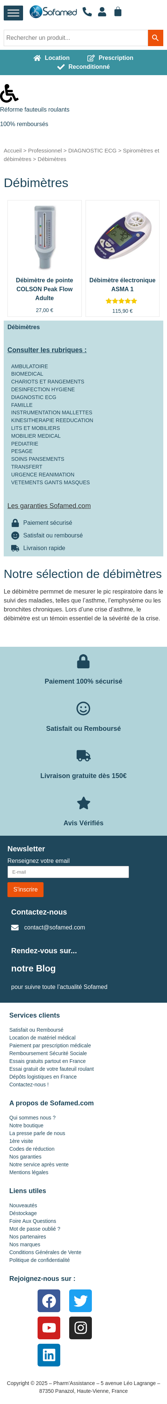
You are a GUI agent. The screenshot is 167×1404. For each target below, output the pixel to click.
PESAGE (22, 451)
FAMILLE (22, 405)
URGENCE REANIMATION (42, 475)
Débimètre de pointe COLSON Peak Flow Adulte (44, 289)
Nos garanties (25, 1157)
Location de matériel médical (42, 1038)
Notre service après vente (39, 1164)
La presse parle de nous (37, 1133)
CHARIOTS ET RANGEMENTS (47, 382)
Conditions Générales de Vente (45, 1252)
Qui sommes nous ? (32, 1118)
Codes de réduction (31, 1149)
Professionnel (45, 150)
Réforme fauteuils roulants (35, 109)
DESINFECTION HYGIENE (43, 389)
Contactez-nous (39, 912)
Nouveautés (23, 1205)
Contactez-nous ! (29, 1084)
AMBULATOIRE (29, 366)
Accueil (13, 150)
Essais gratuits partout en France (47, 1061)
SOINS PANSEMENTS (37, 459)
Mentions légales (28, 1172)
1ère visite (21, 1141)
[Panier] (118, 11)
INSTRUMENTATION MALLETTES (51, 412)
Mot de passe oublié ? (34, 1229)
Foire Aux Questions (32, 1221)
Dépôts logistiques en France (43, 1077)
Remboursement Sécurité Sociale (48, 1053)
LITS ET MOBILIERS (35, 428)
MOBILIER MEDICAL (36, 436)
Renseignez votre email (38, 861)
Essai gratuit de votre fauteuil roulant (51, 1069)
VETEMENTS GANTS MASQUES (50, 482)
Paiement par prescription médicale (50, 1045)
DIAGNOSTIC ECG (92, 150)
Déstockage (23, 1213)
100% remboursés (24, 124)
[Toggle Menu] (13, 13)
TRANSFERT (26, 467)
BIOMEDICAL (27, 374)
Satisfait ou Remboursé (36, 1030)
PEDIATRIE (24, 444)
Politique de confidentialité (39, 1260)
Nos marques (24, 1244)
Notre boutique (26, 1125)
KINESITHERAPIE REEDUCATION (52, 420)
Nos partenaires (27, 1237)
